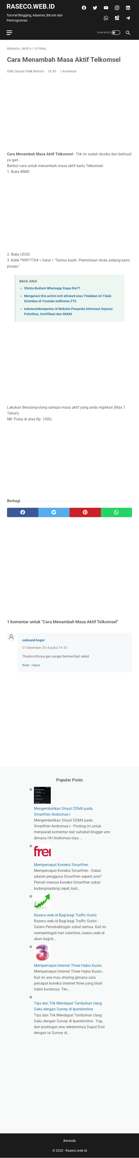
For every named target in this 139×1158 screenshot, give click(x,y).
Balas (26, 664)
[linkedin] (127, 7)
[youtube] (105, 7)
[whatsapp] (105, 17)
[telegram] (127, 17)
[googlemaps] (116, 17)
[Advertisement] (69, 111)
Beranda (69, 1141)
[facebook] (83, 7)
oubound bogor (33, 639)
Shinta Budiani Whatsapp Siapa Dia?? (52, 287)
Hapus (36, 664)
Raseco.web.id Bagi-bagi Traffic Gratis (65, 915)
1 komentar (68, 70)
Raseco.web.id (31, 5)
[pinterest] (85, 511)
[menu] (10, 31)
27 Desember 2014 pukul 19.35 (44, 647)
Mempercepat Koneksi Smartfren (61, 864)
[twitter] (94, 7)
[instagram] (116, 7)
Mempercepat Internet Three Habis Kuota (68, 965)
